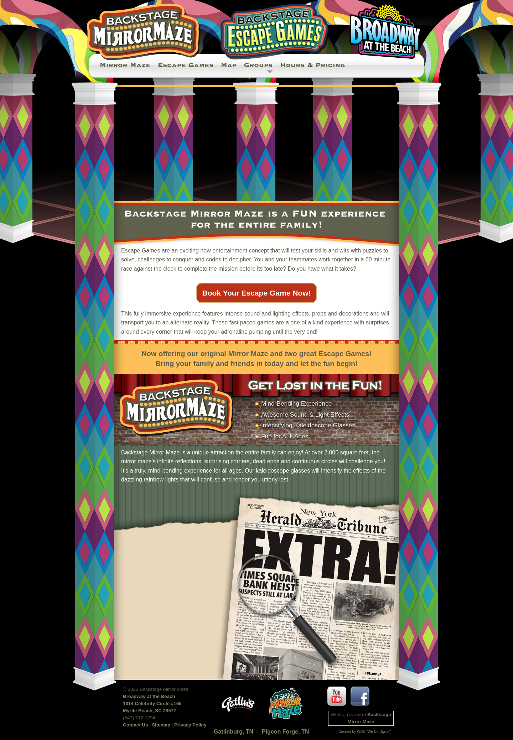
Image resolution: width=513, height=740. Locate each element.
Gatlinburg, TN (233, 732)
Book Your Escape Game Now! (256, 293)
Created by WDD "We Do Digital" (364, 732)
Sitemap (161, 725)
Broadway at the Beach (149, 696)
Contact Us (135, 725)
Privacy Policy (190, 725)
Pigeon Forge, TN (285, 732)
